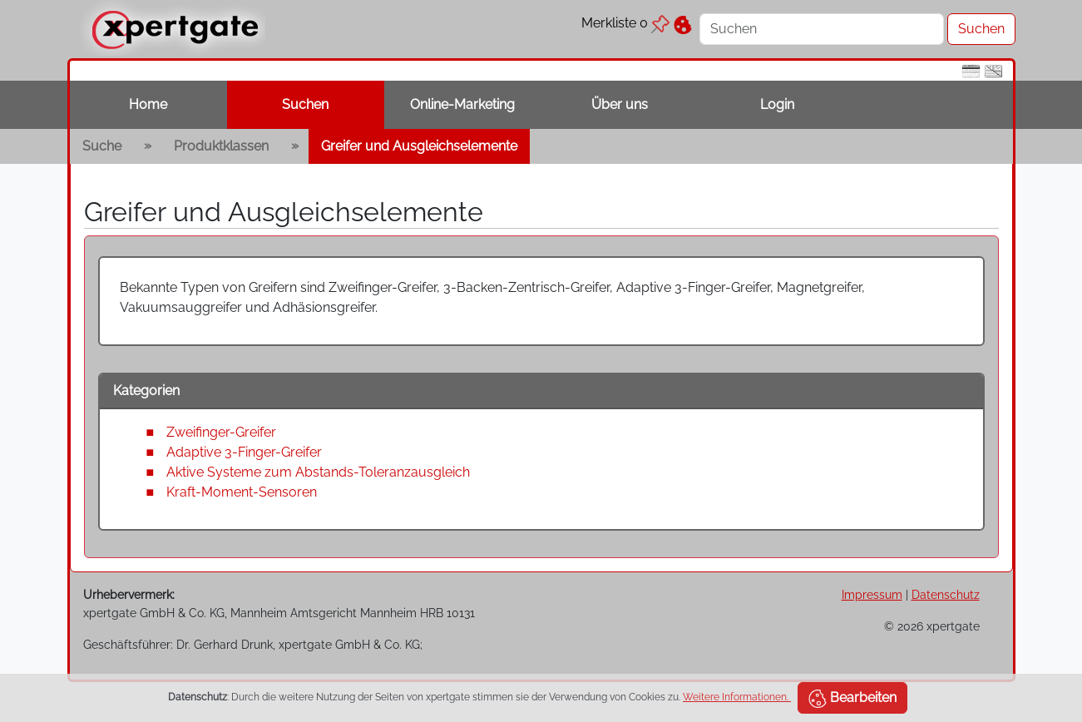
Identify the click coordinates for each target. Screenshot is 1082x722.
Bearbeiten (852, 699)
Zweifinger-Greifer (221, 432)
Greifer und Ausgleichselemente (419, 146)
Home (148, 104)
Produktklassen (221, 146)
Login (777, 104)
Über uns (619, 104)
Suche (101, 146)
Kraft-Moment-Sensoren (241, 492)
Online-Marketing (462, 104)
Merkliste (625, 23)
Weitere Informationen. (737, 697)
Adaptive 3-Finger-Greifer (244, 452)
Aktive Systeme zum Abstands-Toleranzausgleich (318, 472)
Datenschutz (946, 594)
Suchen (305, 104)
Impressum (872, 594)
